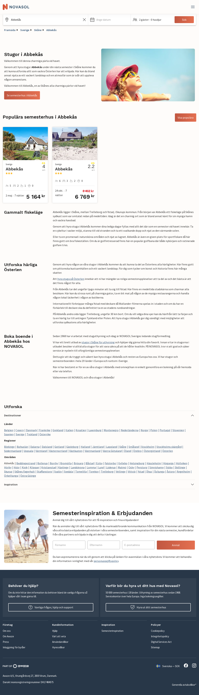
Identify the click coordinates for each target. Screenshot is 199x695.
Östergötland (152, 451)
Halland (85, 446)
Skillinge (180, 467)
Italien (69, 430)
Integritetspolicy (160, 636)
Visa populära (185, 117)
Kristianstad (48, 467)
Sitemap (155, 647)
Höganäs (168, 463)
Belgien (8, 430)
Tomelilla (81, 471)
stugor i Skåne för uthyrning (98, 342)
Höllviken (181, 463)
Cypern (19, 430)
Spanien (9, 434)
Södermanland (12, 451)
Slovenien (178, 430)
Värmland (41, 451)
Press (6, 641)
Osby (131, 467)
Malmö (122, 467)
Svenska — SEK (168, 666)
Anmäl (176, 545)
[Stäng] (192, 6)
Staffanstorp (44, 471)
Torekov (94, 471)
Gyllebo (122, 463)
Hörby (7, 467)
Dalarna (35, 446)
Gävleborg (72, 446)
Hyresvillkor (58, 647)
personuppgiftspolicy (106, 561)
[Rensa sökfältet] (84, 19)
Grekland (58, 430)
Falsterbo (110, 463)
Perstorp (142, 467)
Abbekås (51, 30)
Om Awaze (8, 636)
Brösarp (78, 463)
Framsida (9, 30)
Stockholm (147, 446)
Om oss (7, 630)
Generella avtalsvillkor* (184, 684)
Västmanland (92, 451)
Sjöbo (169, 467)
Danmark (31, 430)
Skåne (37, 30)
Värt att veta (59, 636)
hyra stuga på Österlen (70, 279)
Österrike (45, 434)
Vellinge (120, 471)
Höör (17, 467)
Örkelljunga (11, 475)
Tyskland (32, 434)
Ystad (141, 471)
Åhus (149, 471)
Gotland (59, 446)
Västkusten (75, 451)
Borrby (54, 463)
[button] (109, 19)
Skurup (8, 471)
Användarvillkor (60, 641)
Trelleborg (107, 471)
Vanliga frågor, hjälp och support (50, 607)
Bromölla (66, 463)
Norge (144, 430)
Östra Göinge (28, 475)
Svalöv (58, 471)
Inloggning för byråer (14, 647)
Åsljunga (159, 471)
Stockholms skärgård (169, 446)
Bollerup (42, 463)
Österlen (167, 451)
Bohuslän (22, 446)
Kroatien (81, 430)
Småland (134, 446)
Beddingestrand (25, 463)
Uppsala (28, 451)
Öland (127, 451)
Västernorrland (58, 451)
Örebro (137, 451)
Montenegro (111, 430)
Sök (184, 19)
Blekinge (9, 446)
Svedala (68, 471)
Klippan (34, 467)
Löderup (111, 467)
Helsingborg (137, 463)
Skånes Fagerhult (24, 471)
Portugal (165, 430)
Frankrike (44, 430)
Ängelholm (183, 471)
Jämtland (98, 446)
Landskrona (78, 467)
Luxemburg (95, 430)
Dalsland (47, 446)
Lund (101, 467)
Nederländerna (129, 430)
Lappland (111, 446)
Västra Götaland (112, 451)
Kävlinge (63, 467)
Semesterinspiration (112, 630)
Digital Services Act (161, 641)
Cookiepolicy (158, 630)
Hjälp (54, 630)
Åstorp (171, 471)
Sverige (24, 30)
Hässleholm (154, 463)
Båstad (90, 463)
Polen (153, 430)
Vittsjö (132, 471)
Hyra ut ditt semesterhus (148, 607)
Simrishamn (156, 467)
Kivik (25, 467)
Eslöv (99, 463)
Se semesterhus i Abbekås (22, 95)
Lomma (91, 467)
